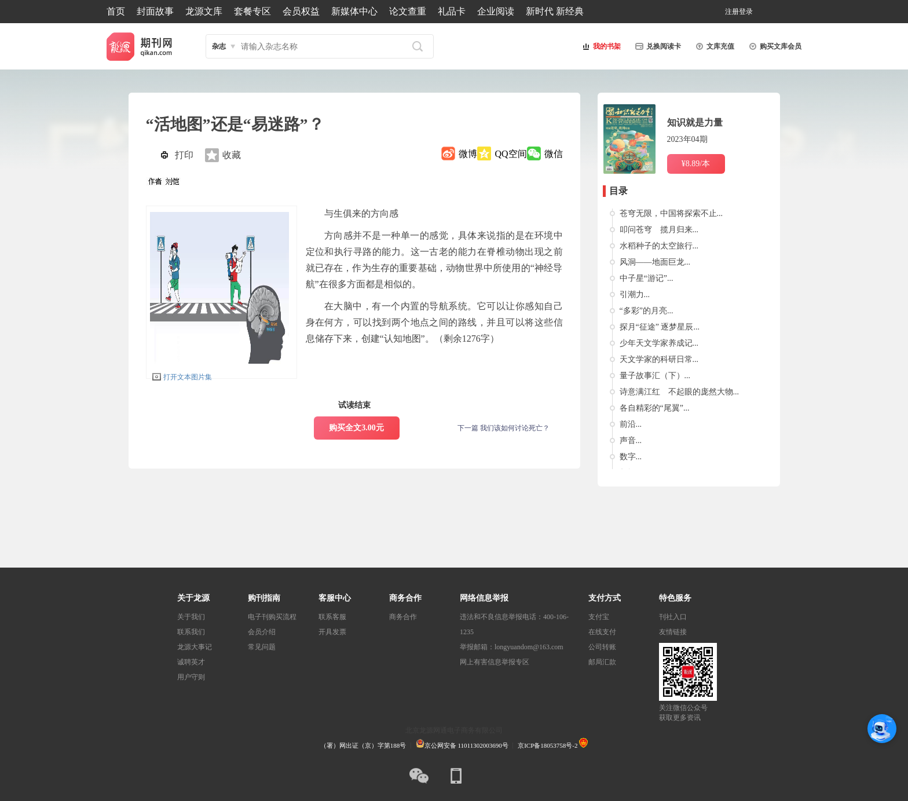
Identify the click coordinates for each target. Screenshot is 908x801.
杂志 (219, 46)
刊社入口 (673, 617)
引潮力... (635, 294)
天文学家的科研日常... (659, 359)
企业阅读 (495, 11)
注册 (732, 12)
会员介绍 (262, 632)
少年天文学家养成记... (659, 343)
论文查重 (407, 11)
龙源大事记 (194, 647)
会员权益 (301, 11)
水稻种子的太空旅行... (659, 246)
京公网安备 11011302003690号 (462, 745)
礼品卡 (452, 11)
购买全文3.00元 (356, 427)
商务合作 (403, 617)
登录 (746, 12)
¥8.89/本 (696, 163)
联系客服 (332, 617)
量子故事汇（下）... (655, 375)
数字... (631, 456)
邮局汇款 (602, 662)
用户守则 (191, 677)
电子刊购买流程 (272, 617)
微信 (553, 154)
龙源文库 (203, 11)
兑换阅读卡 (656, 46)
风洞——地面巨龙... (655, 262)
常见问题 (262, 647)
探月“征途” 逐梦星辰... (660, 327)
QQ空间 (510, 154)
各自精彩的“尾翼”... (655, 408)
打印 (184, 155)
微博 (468, 154)
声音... (631, 440)
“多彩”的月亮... (646, 310)
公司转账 (602, 647)
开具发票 (332, 632)
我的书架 (600, 46)
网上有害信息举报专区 (494, 662)
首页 (116, 11)
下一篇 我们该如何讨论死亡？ (503, 428)
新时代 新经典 (555, 11)
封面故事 (155, 11)
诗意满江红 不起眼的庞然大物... (679, 391)
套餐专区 (252, 11)
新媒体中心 (354, 11)
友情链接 (673, 632)
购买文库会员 (773, 46)
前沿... (631, 424)
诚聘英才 (191, 662)
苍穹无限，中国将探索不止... (671, 213)
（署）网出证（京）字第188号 (363, 745)
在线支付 (602, 632)
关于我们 (191, 617)
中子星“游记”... (646, 278)
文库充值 (713, 46)
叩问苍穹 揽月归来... (659, 229)
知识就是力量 (695, 122)
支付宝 (598, 617)
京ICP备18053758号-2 (547, 745)
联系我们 (191, 632)
